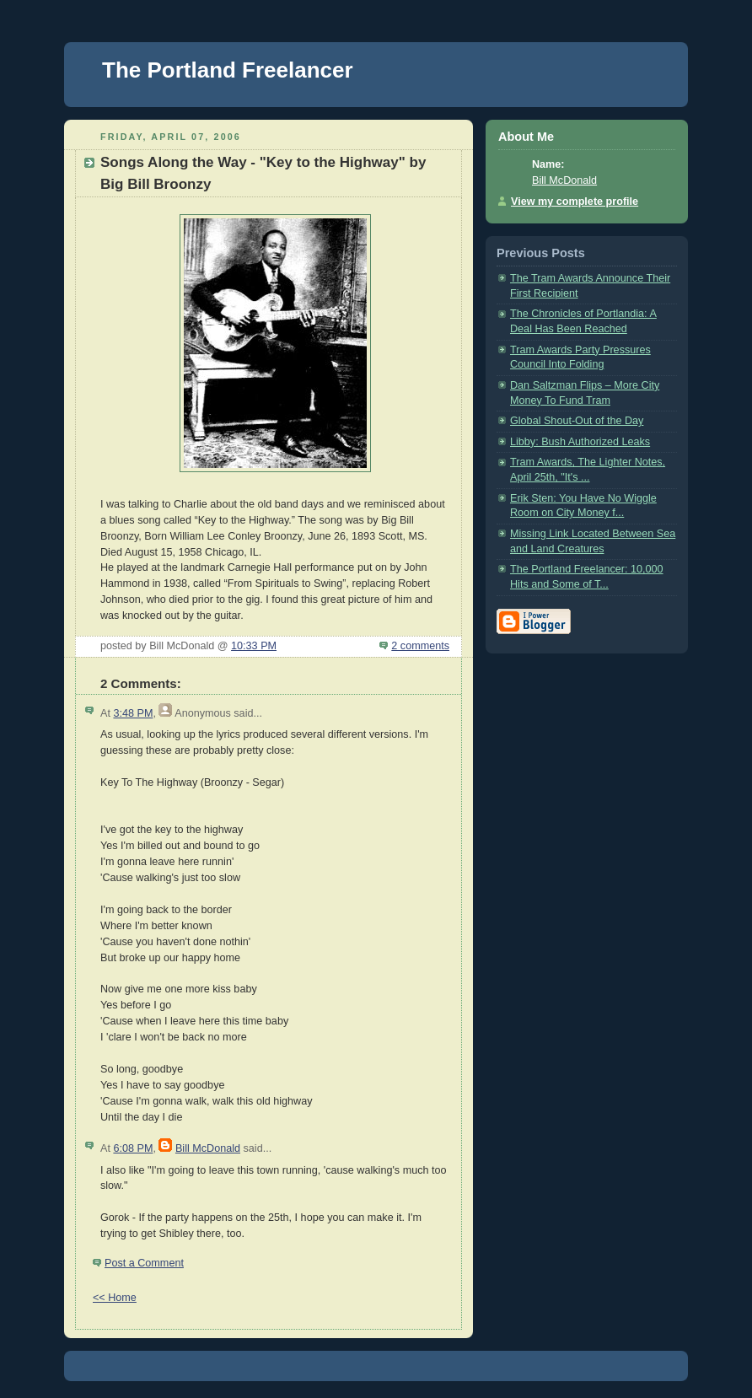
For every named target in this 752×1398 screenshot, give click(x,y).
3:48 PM (133, 713)
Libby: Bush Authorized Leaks (580, 442)
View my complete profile (574, 201)
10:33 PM (254, 646)
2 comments (420, 646)
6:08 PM (133, 1148)
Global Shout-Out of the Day (576, 421)
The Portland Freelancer (227, 70)
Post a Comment (144, 1263)
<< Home (115, 1298)
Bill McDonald (207, 1148)
